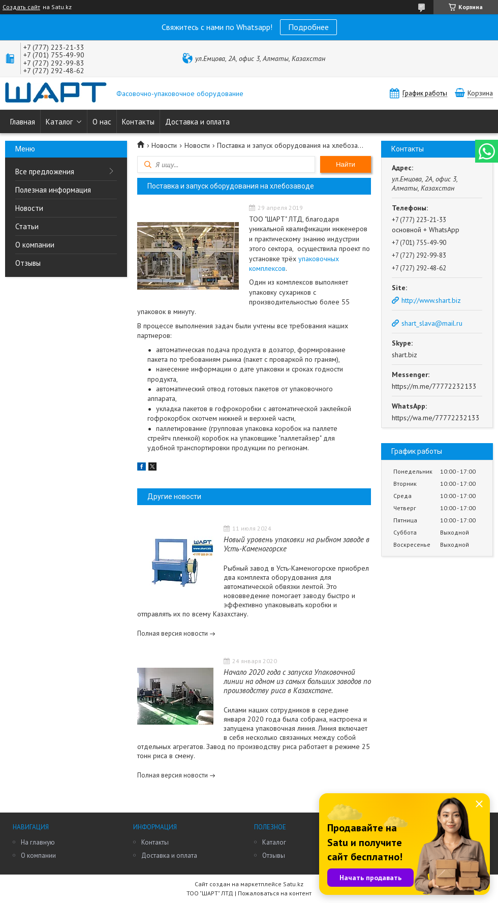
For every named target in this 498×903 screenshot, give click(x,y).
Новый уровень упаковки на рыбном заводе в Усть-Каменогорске (296, 544)
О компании (34, 245)
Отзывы (28, 263)
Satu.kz (293, 884)
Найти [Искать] (345, 164)
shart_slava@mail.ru (431, 323)
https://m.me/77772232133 (434, 386)
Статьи (27, 226)
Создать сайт (21, 7)
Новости (29, 208)
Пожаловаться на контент (275, 893)
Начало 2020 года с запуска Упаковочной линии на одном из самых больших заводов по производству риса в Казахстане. (297, 681)
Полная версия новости (172, 633)
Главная (22, 122)
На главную (38, 842)
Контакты (138, 122)
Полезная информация (53, 190)
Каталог (59, 122)
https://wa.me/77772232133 (436, 417)
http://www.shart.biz (431, 300)
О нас (101, 122)
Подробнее (308, 27)
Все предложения (44, 171)
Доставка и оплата (197, 122)
